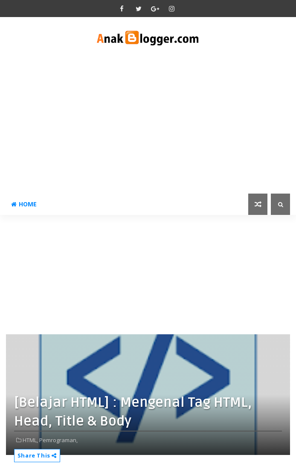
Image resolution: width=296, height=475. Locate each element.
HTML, (30, 440)
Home (24, 204)
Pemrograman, (58, 440)
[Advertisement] (148, 121)
